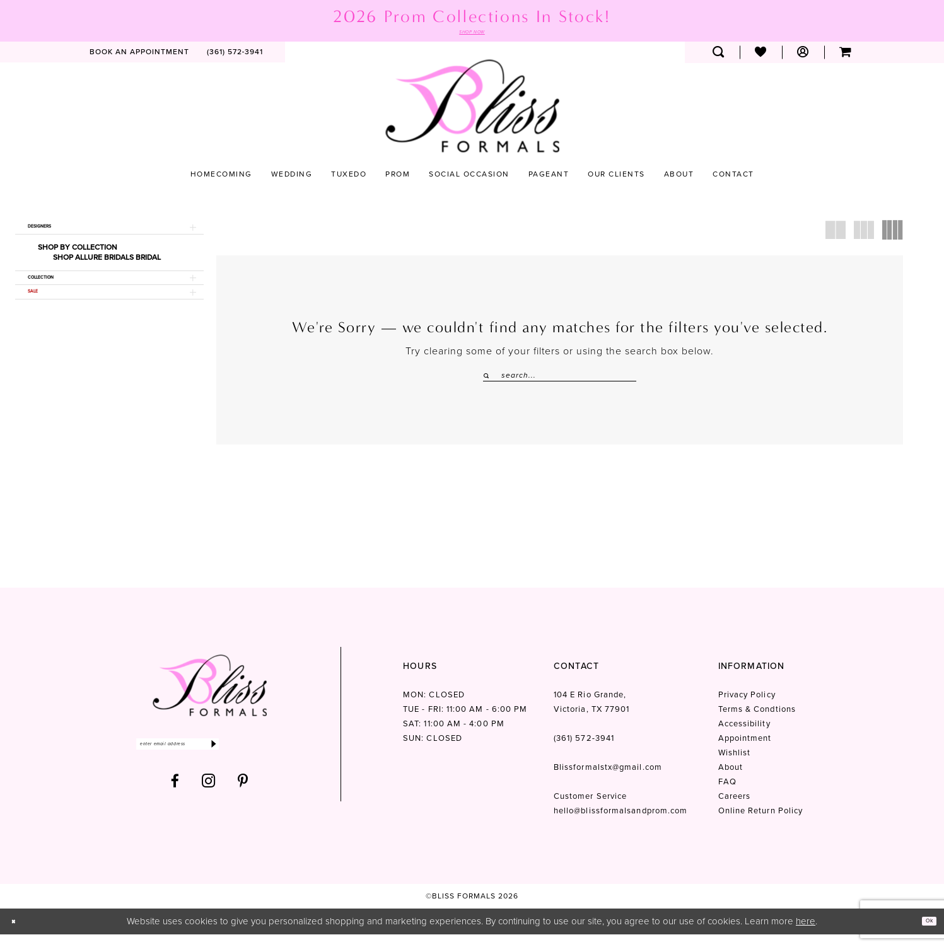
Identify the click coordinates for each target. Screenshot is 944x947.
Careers (734, 809)
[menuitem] (139, 56)
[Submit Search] (488, 380)
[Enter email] (209, 760)
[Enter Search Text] (559, 380)
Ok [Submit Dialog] (924, 934)
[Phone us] (235, 56)
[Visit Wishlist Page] (761, 56)
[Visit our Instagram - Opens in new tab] (209, 802)
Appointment (745, 751)
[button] (803, 56)
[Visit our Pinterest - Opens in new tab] (243, 801)
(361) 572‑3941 (584, 751)
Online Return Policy (760, 824)
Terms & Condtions (757, 722)
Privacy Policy (747, 708)
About (730, 780)
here (805, 934)
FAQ (727, 795)
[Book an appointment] (139, 56)
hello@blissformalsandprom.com (620, 824)
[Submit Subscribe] (275, 760)
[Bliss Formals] (472, 110)
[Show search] (718, 56)
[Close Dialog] (19, 934)
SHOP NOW (472, 34)
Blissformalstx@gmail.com (608, 780)
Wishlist (734, 766)
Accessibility (744, 737)
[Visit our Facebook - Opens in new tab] (175, 801)
